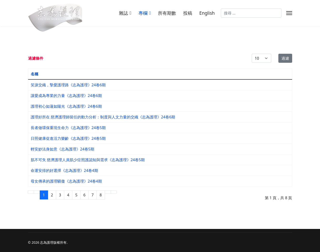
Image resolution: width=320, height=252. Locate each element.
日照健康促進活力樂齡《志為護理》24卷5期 (68, 138)
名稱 (34, 74)
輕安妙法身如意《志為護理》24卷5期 (62, 149)
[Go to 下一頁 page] (108, 192)
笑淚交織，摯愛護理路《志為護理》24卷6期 (68, 84)
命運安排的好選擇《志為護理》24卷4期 (64, 170)
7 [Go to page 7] (92, 195)
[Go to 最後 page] (114, 192)
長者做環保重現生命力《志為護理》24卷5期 (68, 127)
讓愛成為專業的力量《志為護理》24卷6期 (66, 95)
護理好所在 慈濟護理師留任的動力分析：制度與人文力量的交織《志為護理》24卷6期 (103, 117)
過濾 (285, 58)
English (207, 13)
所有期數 (167, 13)
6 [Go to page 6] (84, 195)
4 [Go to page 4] (68, 195)
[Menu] (289, 13)
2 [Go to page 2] (52, 195)
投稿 (187, 13)
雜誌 (123, 13)
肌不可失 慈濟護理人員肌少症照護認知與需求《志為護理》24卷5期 (88, 159)
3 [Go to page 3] (60, 195)
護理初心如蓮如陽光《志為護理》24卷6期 (66, 106)
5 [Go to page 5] (76, 195)
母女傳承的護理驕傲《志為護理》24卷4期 (66, 181)
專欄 (143, 13)
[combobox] (251, 13)
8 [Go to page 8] (101, 195)
